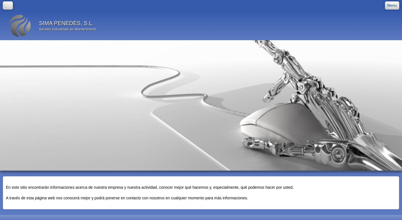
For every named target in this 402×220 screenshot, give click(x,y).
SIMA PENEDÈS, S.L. (66, 23)
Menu (392, 5)
